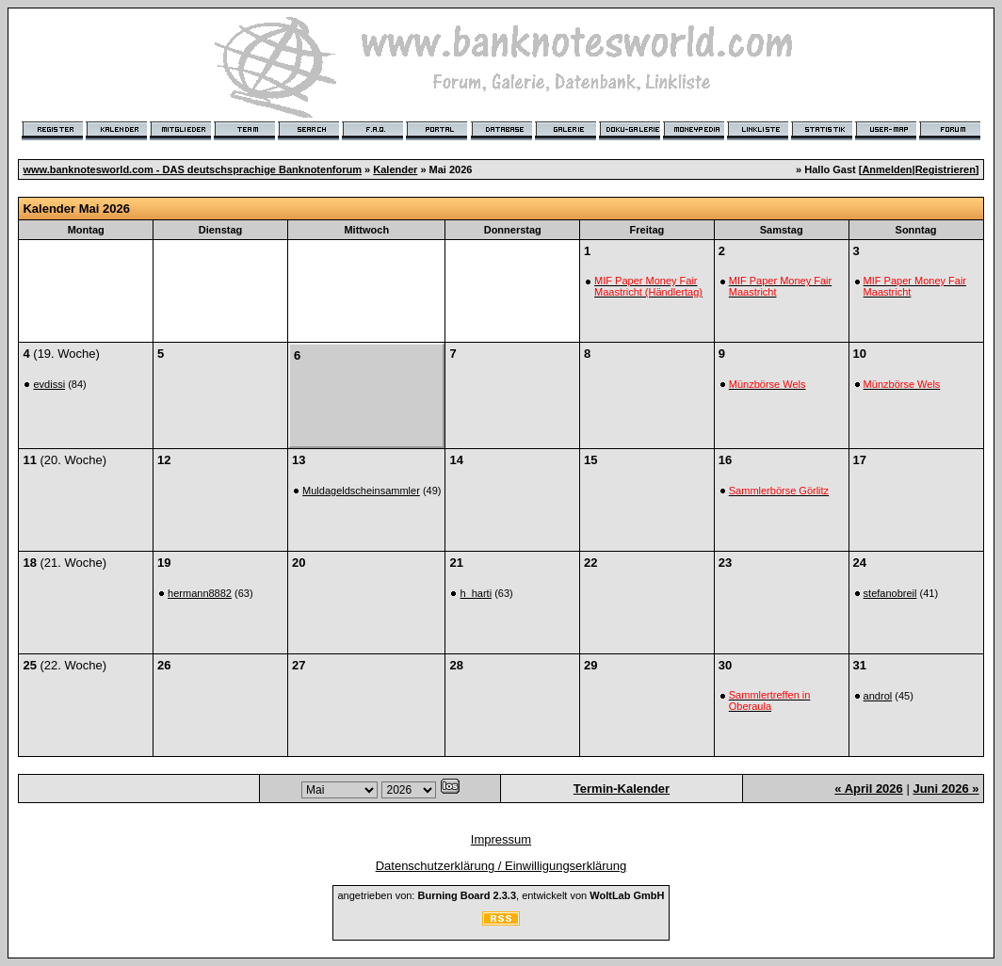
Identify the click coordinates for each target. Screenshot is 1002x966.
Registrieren (945, 169)
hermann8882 (200, 593)
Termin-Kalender (622, 788)
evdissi (49, 384)
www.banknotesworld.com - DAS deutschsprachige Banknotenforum (192, 169)
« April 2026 (868, 788)
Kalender (395, 169)
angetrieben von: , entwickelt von (500, 895)
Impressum (501, 839)
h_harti (476, 593)
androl (878, 695)
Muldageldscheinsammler (361, 490)
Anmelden (887, 169)
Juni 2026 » (945, 788)
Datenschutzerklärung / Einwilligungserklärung (501, 866)
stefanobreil (890, 593)
